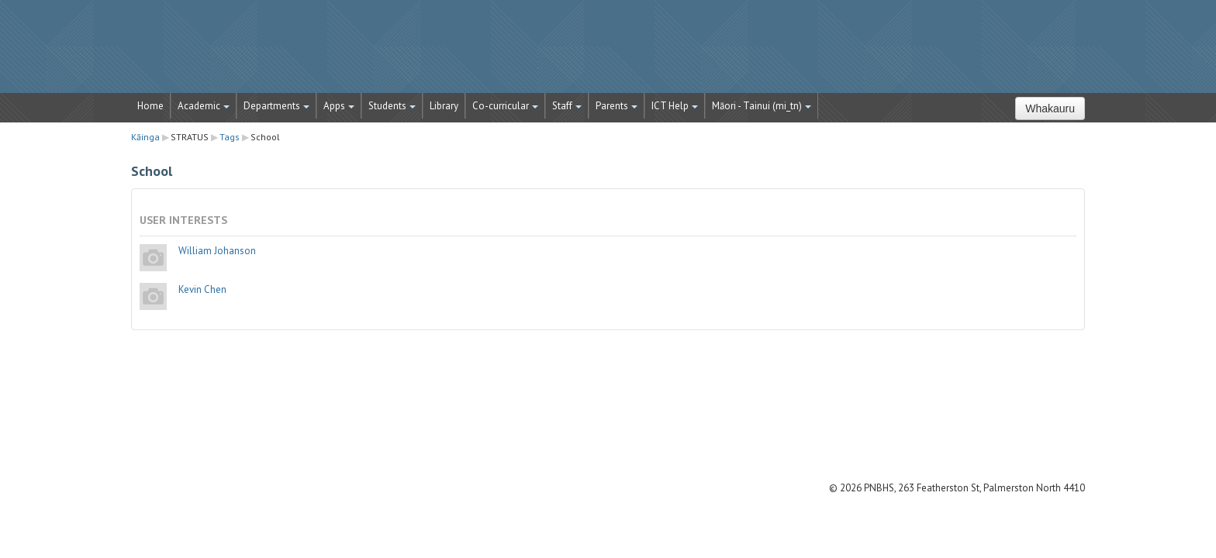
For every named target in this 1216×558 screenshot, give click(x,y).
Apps (338, 105)
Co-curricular (505, 105)
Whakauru (1050, 108)
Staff (567, 105)
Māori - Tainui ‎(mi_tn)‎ (761, 105)
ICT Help (674, 105)
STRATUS (608, 54)
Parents (616, 105)
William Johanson (217, 250)
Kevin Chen (202, 289)
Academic (204, 105)
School (265, 137)
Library (444, 105)
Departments (276, 105)
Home (150, 105)
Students (392, 105)
